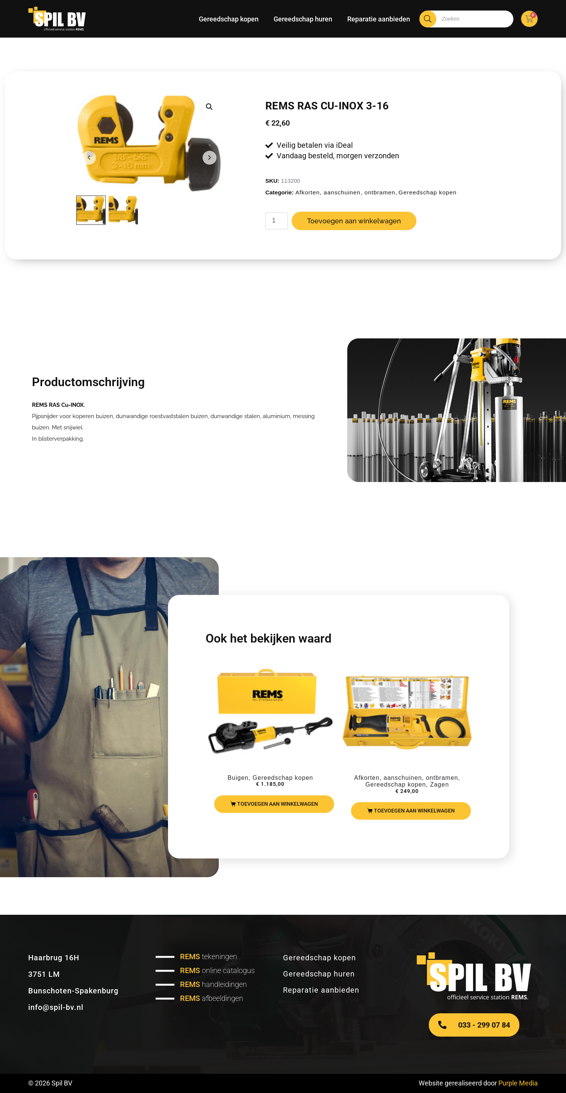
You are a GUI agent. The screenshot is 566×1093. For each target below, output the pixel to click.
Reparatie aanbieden (378, 19)
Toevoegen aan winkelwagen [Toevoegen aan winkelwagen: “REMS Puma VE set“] (414, 811)
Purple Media (518, 1083)
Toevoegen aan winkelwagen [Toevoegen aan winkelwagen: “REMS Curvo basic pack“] (277, 804)
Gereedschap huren (303, 19)
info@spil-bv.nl (55, 1007)
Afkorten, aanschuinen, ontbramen (345, 192)
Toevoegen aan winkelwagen (354, 221)
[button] (209, 107)
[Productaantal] (276, 220)
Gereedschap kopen (229, 19)
